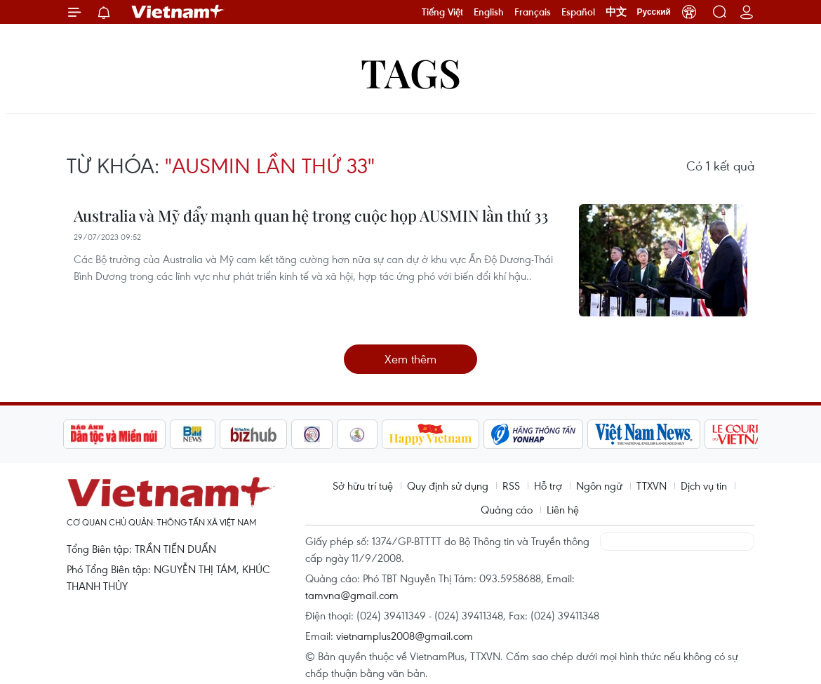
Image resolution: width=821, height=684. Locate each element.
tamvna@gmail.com (352, 595)
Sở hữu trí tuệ (363, 485)
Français (532, 12)
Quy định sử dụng (447, 485)
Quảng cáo (507, 509)
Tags (411, 72)
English (489, 12)
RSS (511, 485)
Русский (654, 12)
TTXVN (651, 485)
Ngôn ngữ (599, 485)
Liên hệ (563, 509)
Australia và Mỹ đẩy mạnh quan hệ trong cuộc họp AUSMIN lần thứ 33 (311, 215)
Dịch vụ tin (704, 485)
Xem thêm (410, 359)
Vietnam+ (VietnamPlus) (178, 11)
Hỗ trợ (548, 485)
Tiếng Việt (442, 12)
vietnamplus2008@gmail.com (404, 636)
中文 (616, 12)
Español (578, 12)
